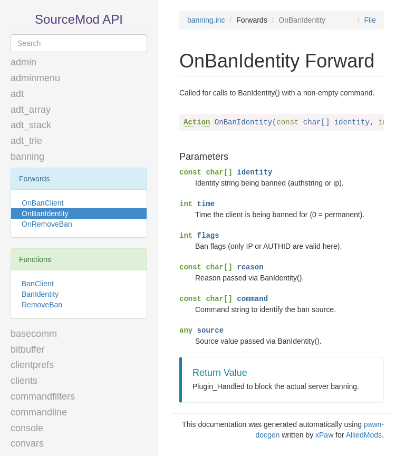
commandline (39, 412)
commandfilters (43, 396)
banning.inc (206, 20)
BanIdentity (40, 294)
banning (27, 156)
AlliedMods (364, 435)
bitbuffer (28, 349)
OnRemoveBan (47, 224)
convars (27, 443)
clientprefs (32, 365)
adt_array (31, 109)
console (27, 428)
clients (24, 380)
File (370, 20)
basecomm (34, 333)
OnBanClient (42, 203)
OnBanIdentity (45, 213)
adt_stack (31, 125)
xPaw (324, 435)
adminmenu (35, 78)
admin (23, 62)
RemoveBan (42, 304)
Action (197, 122)
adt (17, 94)
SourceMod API (79, 19)
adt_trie (26, 140)
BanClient (38, 283)
